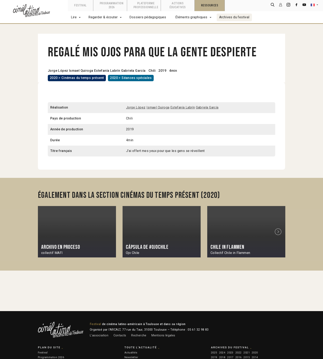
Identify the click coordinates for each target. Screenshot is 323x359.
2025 (214, 352)
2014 (255, 357)
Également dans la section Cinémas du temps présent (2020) (129, 195)
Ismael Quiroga (81, 71)
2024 (222, 352)
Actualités (130, 352)
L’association (99, 335)
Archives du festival (234, 17)
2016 (238, 357)
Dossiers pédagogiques (147, 17)
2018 (222, 357)
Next (278, 232)
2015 (246, 357)
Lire (74, 17)
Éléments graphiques (191, 17)
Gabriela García (133, 71)
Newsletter (131, 357)
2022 (238, 352)
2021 (246, 352)
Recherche (138, 335)
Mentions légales (163, 335)
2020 (255, 352)
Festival (43, 352)
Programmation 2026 (51, 357)
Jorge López (58, 71)
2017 (230, 357)
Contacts (120, 335)
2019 (214, 357)
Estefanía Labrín (107, 71)
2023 (230, 352)
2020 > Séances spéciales (131, 78)
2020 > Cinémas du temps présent (77, 78)
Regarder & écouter (103, 17)
